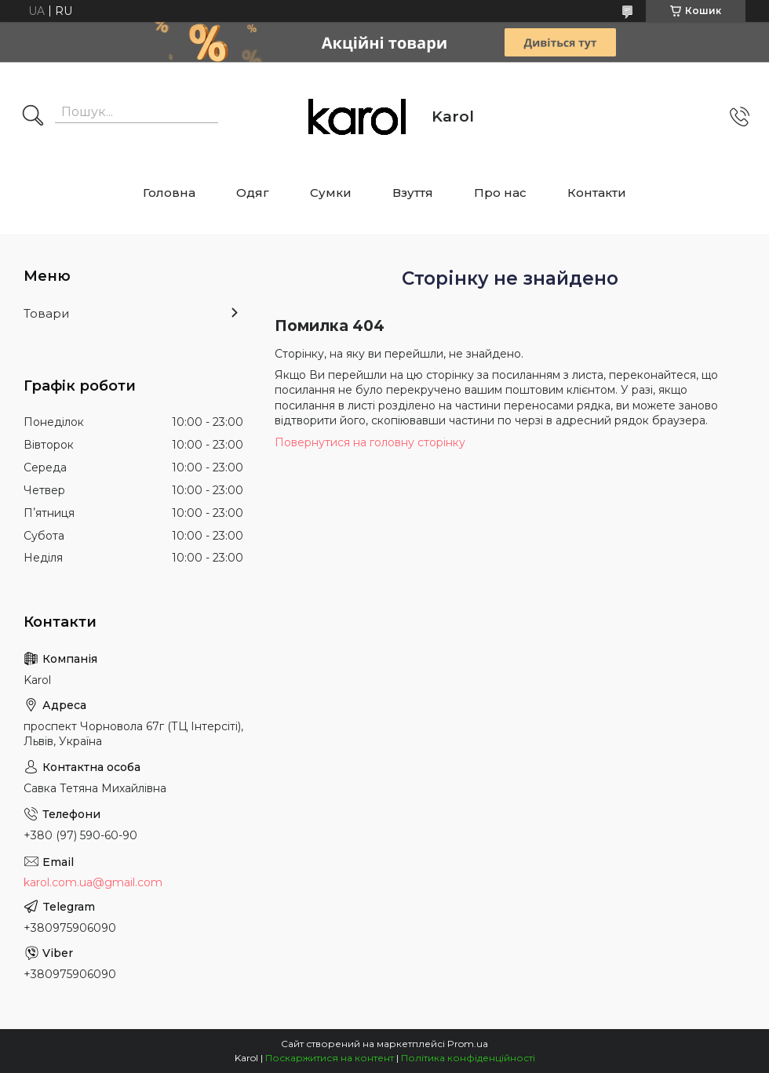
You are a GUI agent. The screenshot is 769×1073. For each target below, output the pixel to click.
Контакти (596, 192)
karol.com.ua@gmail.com (93, 882)
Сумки (331, 192)
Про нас (500, 192)
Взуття (412, 192)
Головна (169, 192)
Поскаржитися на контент (329, 1058)
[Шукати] (33, 117)
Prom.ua (467, 1043)
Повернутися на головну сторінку (370, 442)
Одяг (252, 192)
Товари (46, 313)
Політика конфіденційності (468, 1058)
